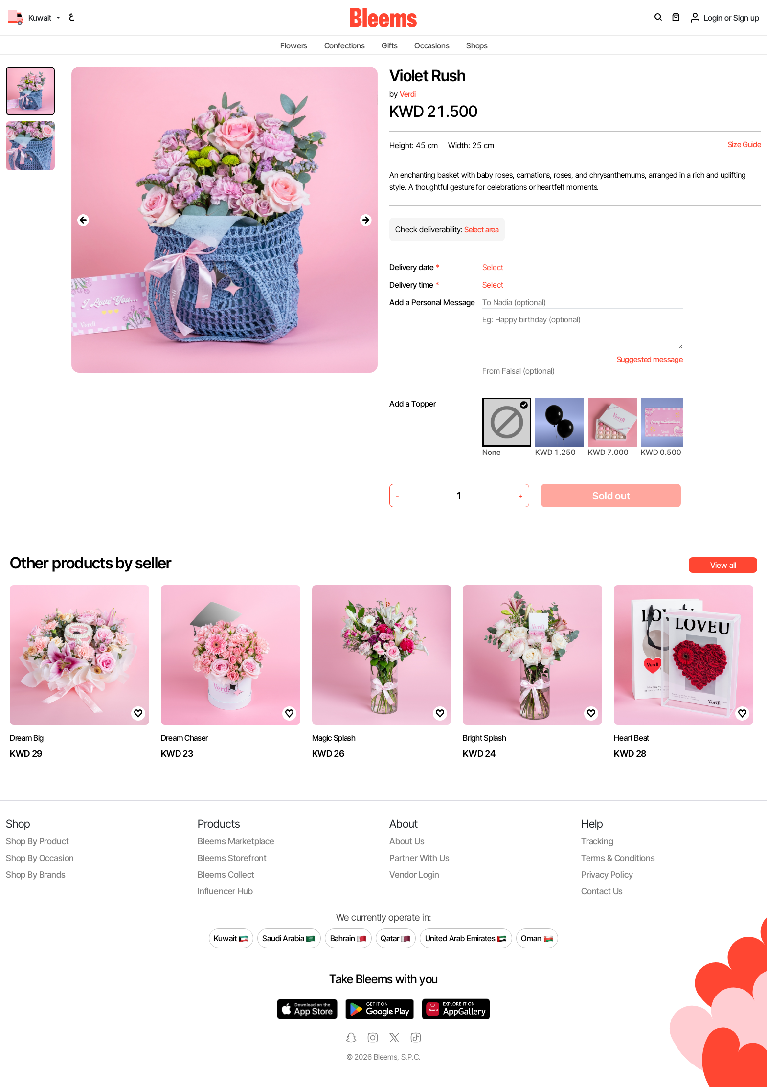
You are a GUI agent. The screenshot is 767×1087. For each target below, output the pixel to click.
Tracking (597, 841)
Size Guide (744, 144)
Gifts (389, 45)
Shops (477, 45)
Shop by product (37, 841)
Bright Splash (484, 738)
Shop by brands (36, 874)
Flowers (293, 45)
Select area (481, 229)
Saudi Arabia (289, 938)
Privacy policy (607, 874)
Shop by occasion (40, 858)
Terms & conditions (618, 858)
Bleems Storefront (232, 858)
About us (407, 841)
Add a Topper (412, 403)
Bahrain (348, 938)
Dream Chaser (184, 738)
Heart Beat (631, 738)
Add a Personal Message (432, 302)
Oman (537, 938)
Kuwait (231, 938)
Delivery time (414, 285)
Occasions (432, 45)
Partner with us (419, 858)
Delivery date (414, 267)
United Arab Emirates (466, 938)
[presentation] (83, 219)
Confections (344, 45)
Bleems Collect (226, 874)
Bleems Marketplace (236, 841)
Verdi (408, 94)
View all (723, 565)
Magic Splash (334, 738)
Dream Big (27, 738)
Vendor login (414, 874)
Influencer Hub (225, 891)
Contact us (602, 891)
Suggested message (650, 359)
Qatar (395, 938)
